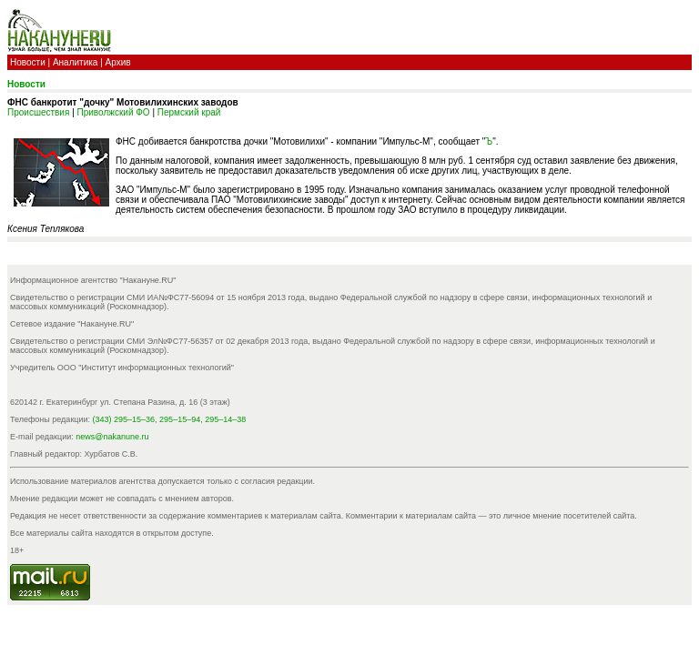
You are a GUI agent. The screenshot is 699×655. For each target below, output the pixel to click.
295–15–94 (179, 419)
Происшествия (38, 112)
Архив (118, 62)
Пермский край (189, 112)
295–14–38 (225, 419)
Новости (28, 62)
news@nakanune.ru (112, 436)
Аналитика (75, 62)
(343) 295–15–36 (124, 419)
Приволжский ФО (113, 112)
